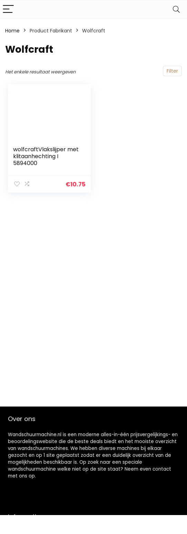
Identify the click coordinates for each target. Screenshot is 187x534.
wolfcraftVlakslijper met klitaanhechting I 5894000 (46, 156)
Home (12, 30)
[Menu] (8, 9)
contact (161, 469)
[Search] (176, 9)
